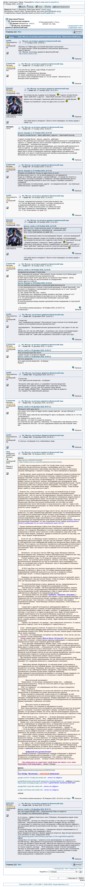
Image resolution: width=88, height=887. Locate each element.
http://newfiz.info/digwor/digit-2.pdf (30, 783)
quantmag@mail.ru (48, 13)
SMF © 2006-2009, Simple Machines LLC (53, 884)
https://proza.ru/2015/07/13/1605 (30, 460)
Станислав (10, 63)
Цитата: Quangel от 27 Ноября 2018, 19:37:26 (35, 133)
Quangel (9, 88)
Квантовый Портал (16, 19)
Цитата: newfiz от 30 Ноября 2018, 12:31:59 (40, 226)
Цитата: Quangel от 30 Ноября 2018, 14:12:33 (35, 283)
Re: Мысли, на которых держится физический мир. (42, 64)
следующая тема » (75, 27)
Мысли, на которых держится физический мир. (17, 26)
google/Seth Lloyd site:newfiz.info (30, 786)
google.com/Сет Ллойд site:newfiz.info (32, 777)
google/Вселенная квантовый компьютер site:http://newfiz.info (41, 781)
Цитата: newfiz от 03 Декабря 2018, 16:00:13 (34, 350)
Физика (15, 23)
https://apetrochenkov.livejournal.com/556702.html (36, 770)
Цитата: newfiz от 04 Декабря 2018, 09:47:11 (34, 407)
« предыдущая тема (75, 25)
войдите (37, 2)
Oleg (8, 452)
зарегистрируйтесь (52, 2)
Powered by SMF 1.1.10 (28, 884)
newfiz (8, 40)
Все (19, 32)
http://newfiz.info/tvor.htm (28, 54)
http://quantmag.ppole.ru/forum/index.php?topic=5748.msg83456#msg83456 (46, 836)
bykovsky (10, 803)
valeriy (31, 23)
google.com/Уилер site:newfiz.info (30, 790)
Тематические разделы (20, 21)
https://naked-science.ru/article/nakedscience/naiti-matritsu (40, 462)
